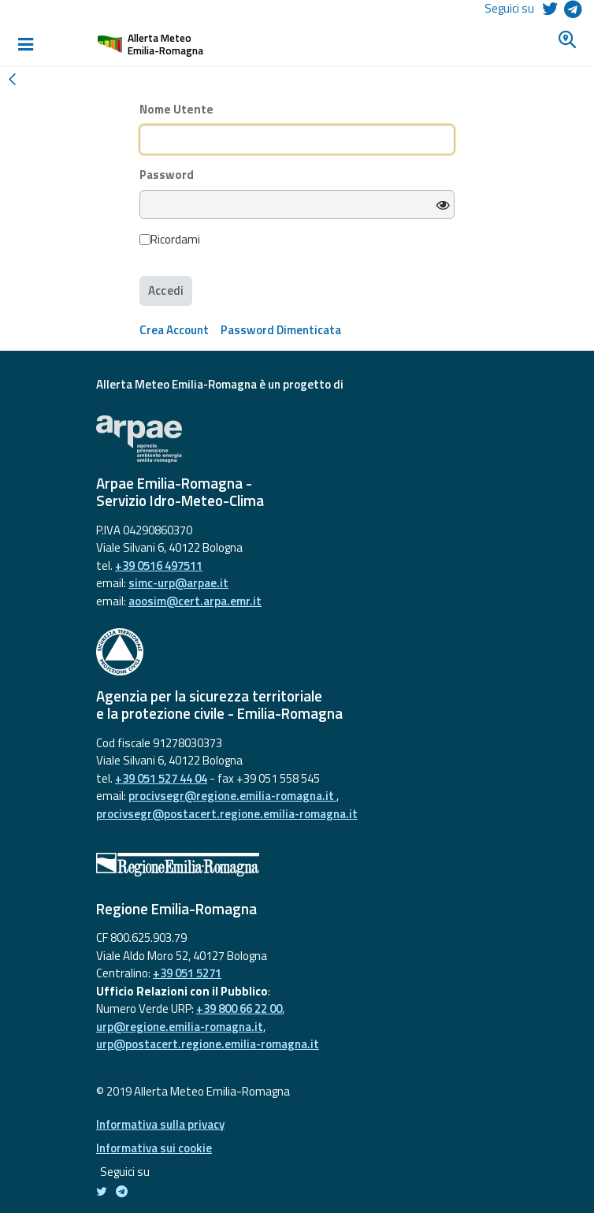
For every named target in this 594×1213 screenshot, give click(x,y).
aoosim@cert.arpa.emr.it (195, 601)
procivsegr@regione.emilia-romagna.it (232, 796)
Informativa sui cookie (154, 1148)
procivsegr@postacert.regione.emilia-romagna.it (227, 814)
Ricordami (169, 239)
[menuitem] (174, 330)
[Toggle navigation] (25, 44)
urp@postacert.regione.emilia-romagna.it (207, 1044)
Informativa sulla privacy (160, 1124)
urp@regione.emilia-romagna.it (179, 1027)
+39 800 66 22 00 (239, 1008)
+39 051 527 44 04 (161, 778)
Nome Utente (176, 109)
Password (166, 175)
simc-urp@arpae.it (178, 583)
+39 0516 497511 (158, 565)
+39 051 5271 (187, 973)
